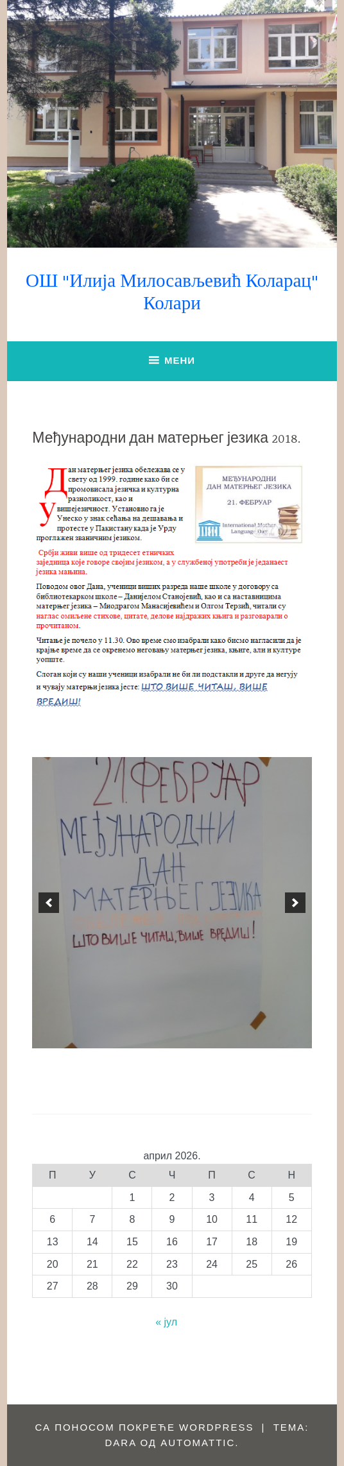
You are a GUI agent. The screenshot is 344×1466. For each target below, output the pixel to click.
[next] (295, 902)
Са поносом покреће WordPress (144, 1427)
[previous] (49, 902)
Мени (179, 360)
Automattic (197, 1442)
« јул (166, 1322)
